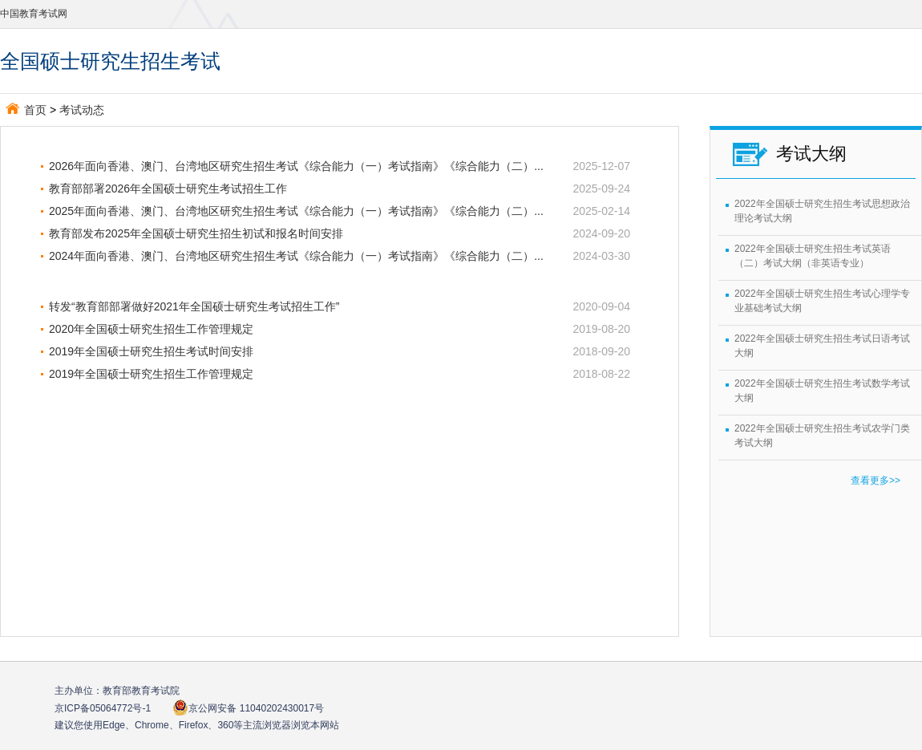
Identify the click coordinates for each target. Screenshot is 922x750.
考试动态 (81, 109)
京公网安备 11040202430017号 (248, 708)
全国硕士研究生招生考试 (110, 61)
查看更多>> (875, 480)
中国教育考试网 (33, 13)
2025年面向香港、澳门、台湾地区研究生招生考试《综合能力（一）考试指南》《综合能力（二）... (296, 211)
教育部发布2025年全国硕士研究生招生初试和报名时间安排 (196, 233)
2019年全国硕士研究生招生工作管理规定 (151, 373)
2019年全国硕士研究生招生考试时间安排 (151, 351)
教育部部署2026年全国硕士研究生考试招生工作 (179, 188)
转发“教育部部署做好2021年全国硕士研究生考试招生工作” (194, 306)
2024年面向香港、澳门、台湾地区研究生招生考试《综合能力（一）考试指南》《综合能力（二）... (296, 255)
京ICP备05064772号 (103, 708)
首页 (26, 109)
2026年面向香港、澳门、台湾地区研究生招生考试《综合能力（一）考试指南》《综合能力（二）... (296, 166)
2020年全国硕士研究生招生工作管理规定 (151, 328)
